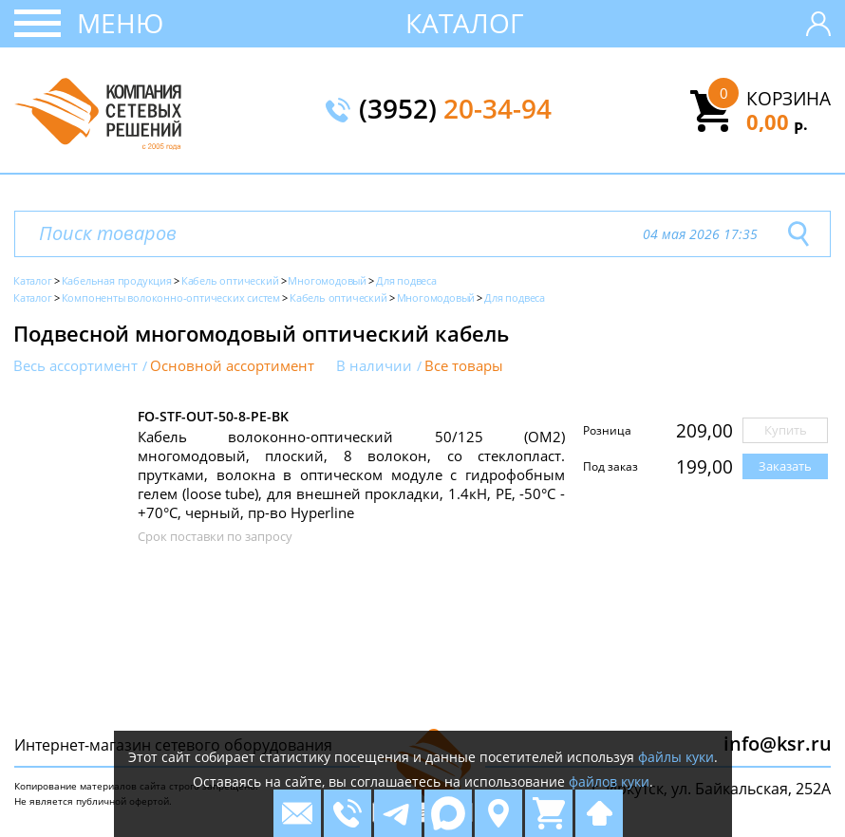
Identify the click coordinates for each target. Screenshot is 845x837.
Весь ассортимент (75, 366)
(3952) (455, 110)
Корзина (788, 98)
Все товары (463, 366)
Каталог (464, 22)
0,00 (777, 121)
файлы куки (676, 757)
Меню (120, 22)
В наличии (374, 366)
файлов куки (609, 781)
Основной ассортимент (232, 366)
